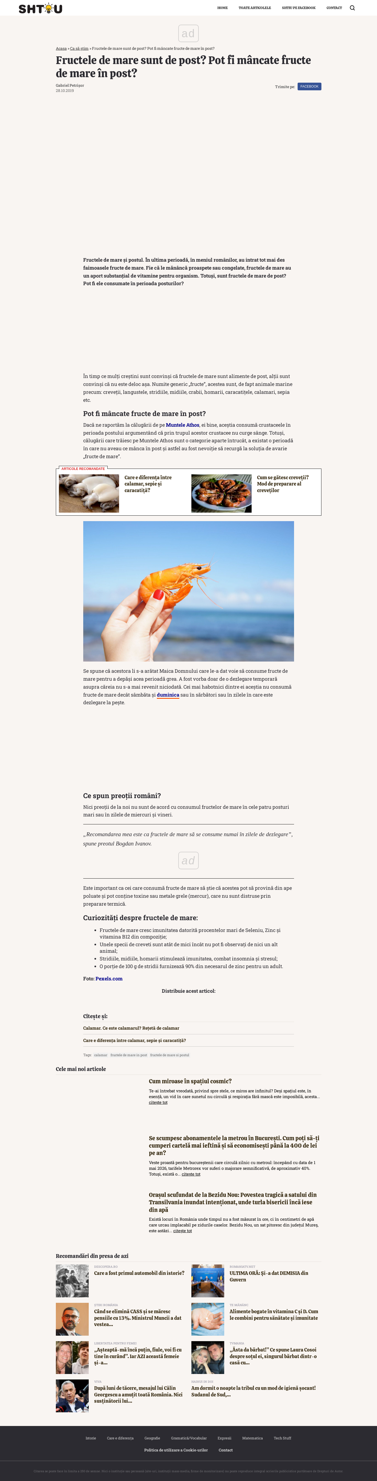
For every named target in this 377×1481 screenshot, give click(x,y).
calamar (100, 1055)
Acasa (61, 48)
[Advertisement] (188, 331)
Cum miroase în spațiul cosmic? (190, 1081)
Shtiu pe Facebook (299, 7)
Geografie (152, 1438)
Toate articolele (255, 7)
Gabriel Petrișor (70, 85)
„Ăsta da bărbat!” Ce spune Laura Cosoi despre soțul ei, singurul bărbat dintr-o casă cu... (273, 1356)
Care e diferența (120, 1438)
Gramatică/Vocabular (189, 1438)
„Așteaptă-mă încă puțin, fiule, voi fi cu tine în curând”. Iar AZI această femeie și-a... (138, 1356)
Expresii (224, 1438)
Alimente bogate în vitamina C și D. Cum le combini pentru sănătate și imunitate (274, 1314)
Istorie (91, 1438)
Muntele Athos (182, 425)
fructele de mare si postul (169, 1055)
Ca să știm (79, 48)
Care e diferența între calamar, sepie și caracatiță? (148, 483)
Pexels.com (109, 978)
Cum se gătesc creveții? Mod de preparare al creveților (283, 483)
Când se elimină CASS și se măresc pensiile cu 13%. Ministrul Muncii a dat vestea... (138, 1317)
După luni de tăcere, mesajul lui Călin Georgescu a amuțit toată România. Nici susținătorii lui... (138, 1394)
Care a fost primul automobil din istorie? (139, 1273)
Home (222, 7)
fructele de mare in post (129, 1055)
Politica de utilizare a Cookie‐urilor (176, 1450)
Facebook (309, 86)
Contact (334, 7)
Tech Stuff (282, 1438)
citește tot (158, 1102)
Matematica (252, 1438)
